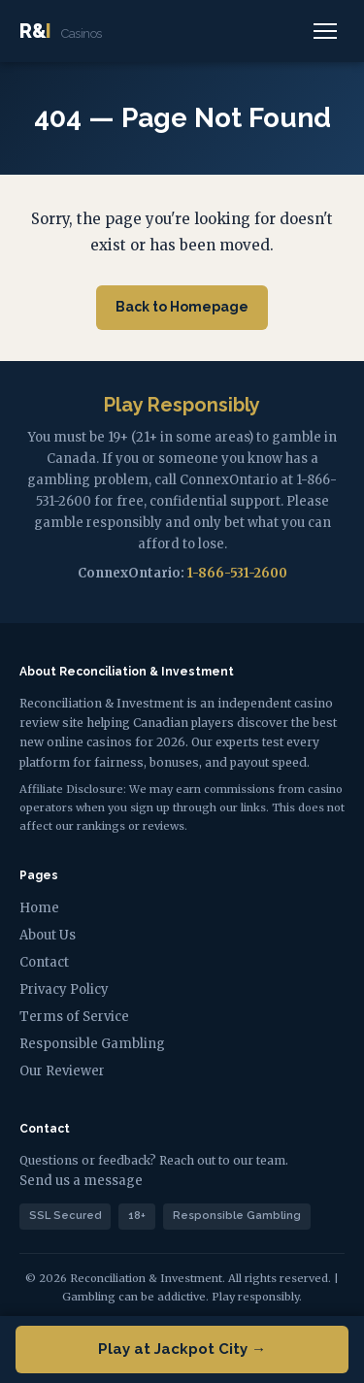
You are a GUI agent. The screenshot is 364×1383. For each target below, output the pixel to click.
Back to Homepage (182, 306)
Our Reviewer (62, 1071)
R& (60, 31)
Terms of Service (74, 1016)
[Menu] (325, 31)
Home (39, 908)
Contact (44, 962)
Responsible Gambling (92, 1044)
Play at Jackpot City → (182, 1349)
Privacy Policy (64, 989)
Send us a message (81, 1180)
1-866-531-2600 (237, 573)
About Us (47, 935)
